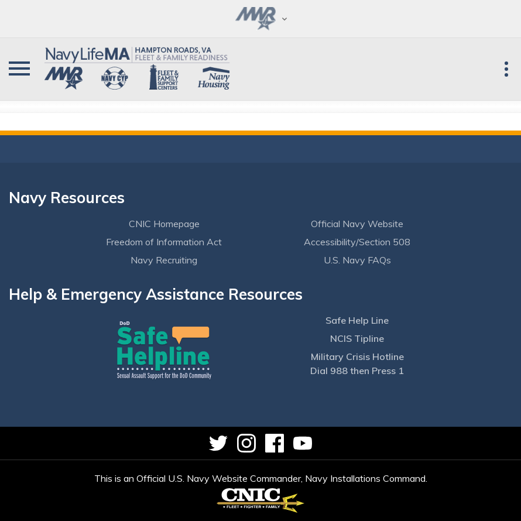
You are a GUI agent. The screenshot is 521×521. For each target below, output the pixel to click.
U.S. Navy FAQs (357, 260)
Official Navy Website (357, 223)
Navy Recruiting (164, 260)
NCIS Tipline (357, 338)
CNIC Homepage (164, 223)
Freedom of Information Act (164, 242)
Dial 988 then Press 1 (357, 370)
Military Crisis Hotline (357, 356)
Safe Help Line (357, 320)
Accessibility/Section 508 (357, 242)
